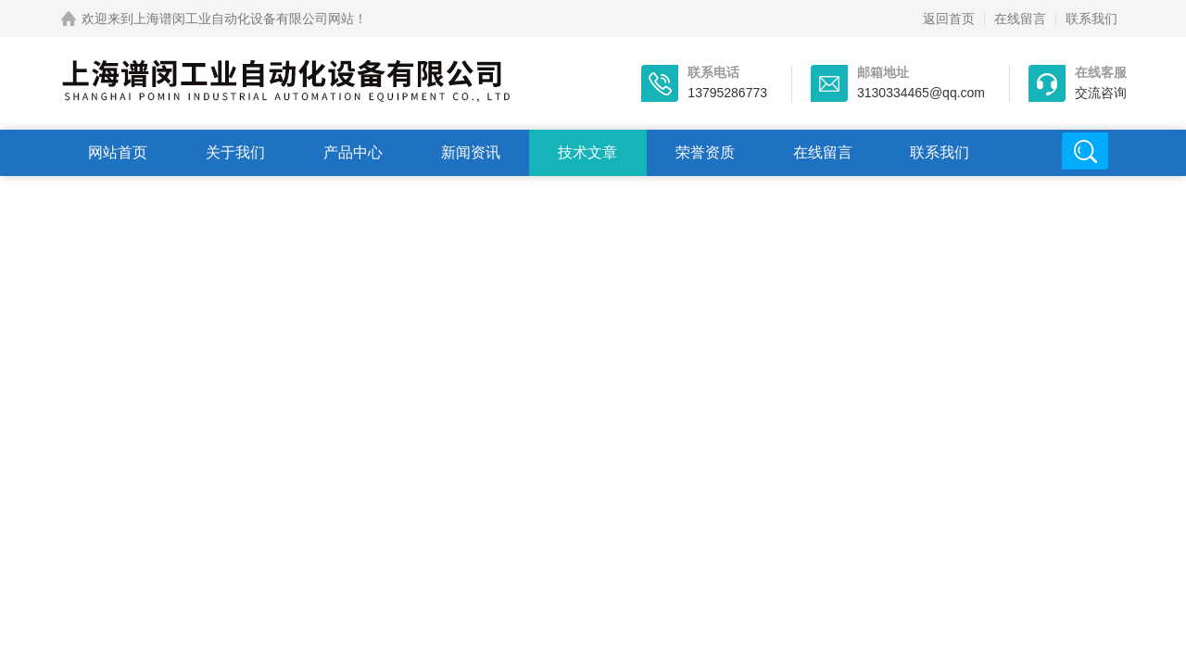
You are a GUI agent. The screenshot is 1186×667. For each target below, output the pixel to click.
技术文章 (587, 152)
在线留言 (1020, 18)
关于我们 (235, 152)
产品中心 (353, 152)
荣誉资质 (705, 152)
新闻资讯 (470, 152)
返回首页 (949, 18)
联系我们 (1091, 18)
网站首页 (117, 152)
